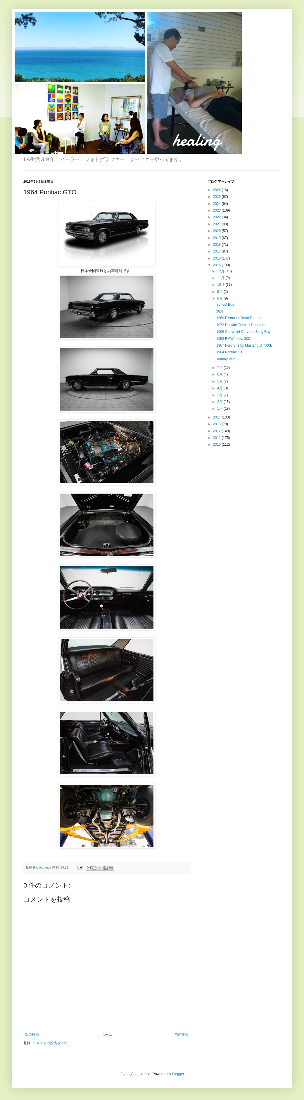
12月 (221, 271)
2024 (217, 204)
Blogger (178, 1074)
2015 (217, 265)
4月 (220, 388)
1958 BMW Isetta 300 (233, 339)
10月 (221, 285)
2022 (217, 217)
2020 (217, 231)
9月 (220, 292)
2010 (217, 444)
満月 (219, 311)
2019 (217, 238)
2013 (217, 424)
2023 (217, 210)
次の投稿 (32, 1034)
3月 (220, 395)
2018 (217, 245)
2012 (217, 431)
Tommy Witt (225, 359)
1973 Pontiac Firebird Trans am (240, 325)
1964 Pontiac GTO (230, 352)
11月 (221, 278)
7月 (220, 368)
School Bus (225, 304)
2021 (217, 224)
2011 (217, 438)
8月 (220, 298)
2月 (220, 402)
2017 (217, 251)
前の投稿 (182, 1034)
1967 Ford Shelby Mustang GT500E (244, 345)
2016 (217, 258)
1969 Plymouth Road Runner (239, 318)
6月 (220, 374)
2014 (217, 417)
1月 (220, 409)
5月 (220, 381)
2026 (217, 190)
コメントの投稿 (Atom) (50, 1043)
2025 (217, 197)
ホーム (106, 1034)
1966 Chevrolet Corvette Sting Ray (243, 332)
